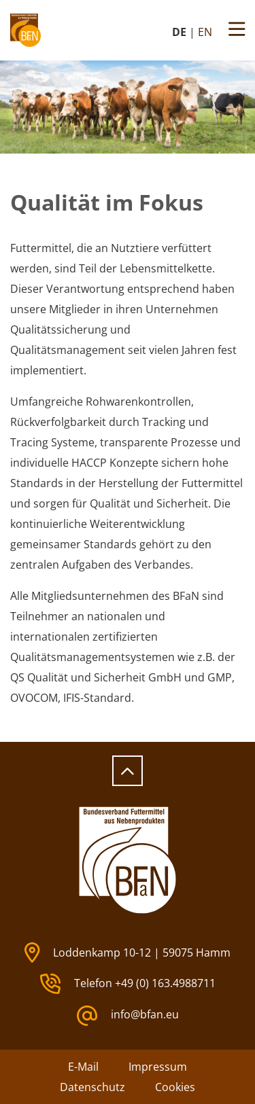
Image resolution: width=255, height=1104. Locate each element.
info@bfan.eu (128, 1015)
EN (205, 31)
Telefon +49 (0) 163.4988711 (128, 984)
